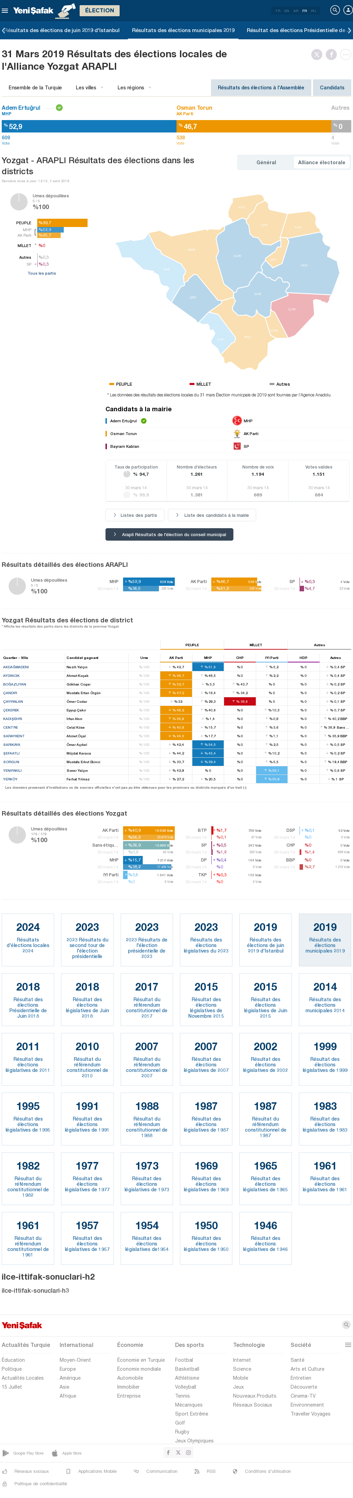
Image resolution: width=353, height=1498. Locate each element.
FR (304, 11)
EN (286, 11)
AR (295, 11)
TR (277, 11)
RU (313, 11)
